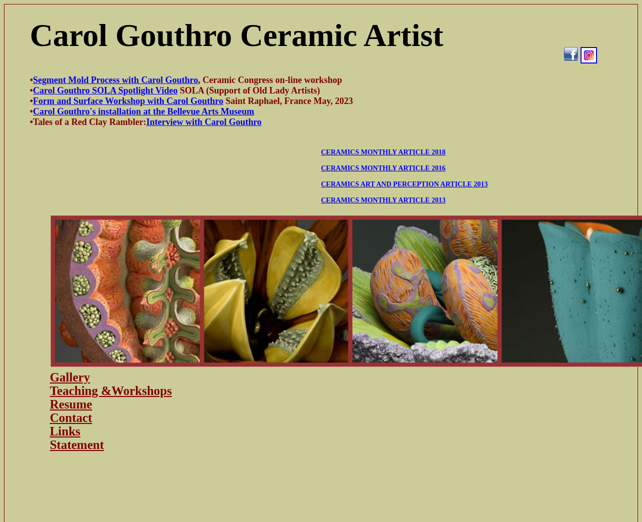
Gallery (70, 377)
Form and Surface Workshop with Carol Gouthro (128, 101)
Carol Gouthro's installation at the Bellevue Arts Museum (143, 111)
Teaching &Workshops (111, 391)
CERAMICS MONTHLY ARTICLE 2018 (383, 152)
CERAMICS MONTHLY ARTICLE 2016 (383, 168)
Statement (77, 445)
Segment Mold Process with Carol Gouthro (115, 80)
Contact (71, 417)
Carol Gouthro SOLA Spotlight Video (105, 91)
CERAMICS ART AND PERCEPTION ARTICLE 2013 (404, 184)
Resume (71, 404)
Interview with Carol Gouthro (204, 122)
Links (65, 431)
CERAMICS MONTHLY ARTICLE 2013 (383, 200)
